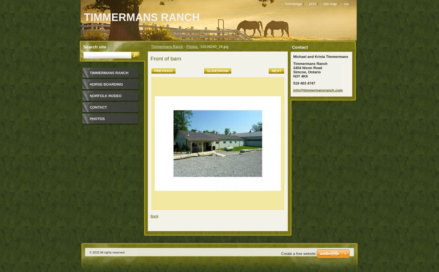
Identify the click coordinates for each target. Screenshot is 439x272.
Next (276, 71)
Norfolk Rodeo (106, 96)
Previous (163, 71)
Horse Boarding (106, 84)
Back (154, 216)
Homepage (293, 4)
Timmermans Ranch (167, 46)
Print (312, 4)
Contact (98, 107)
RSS (346, 4)
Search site (94, 46)
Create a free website (298, 254)
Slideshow (218, 71)
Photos (192, 46)
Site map (330, 4)
